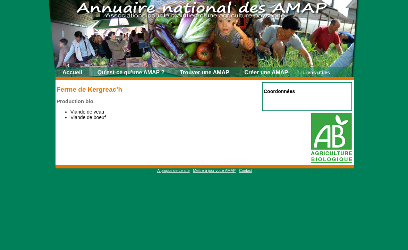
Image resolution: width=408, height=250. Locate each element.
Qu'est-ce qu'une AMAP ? (130, 72)
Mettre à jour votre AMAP (214, 170)
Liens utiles (316, 72)
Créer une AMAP (266, 72)
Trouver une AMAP (204, 72)
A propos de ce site (173, 170)
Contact (245, 170)
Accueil (72, 72)
